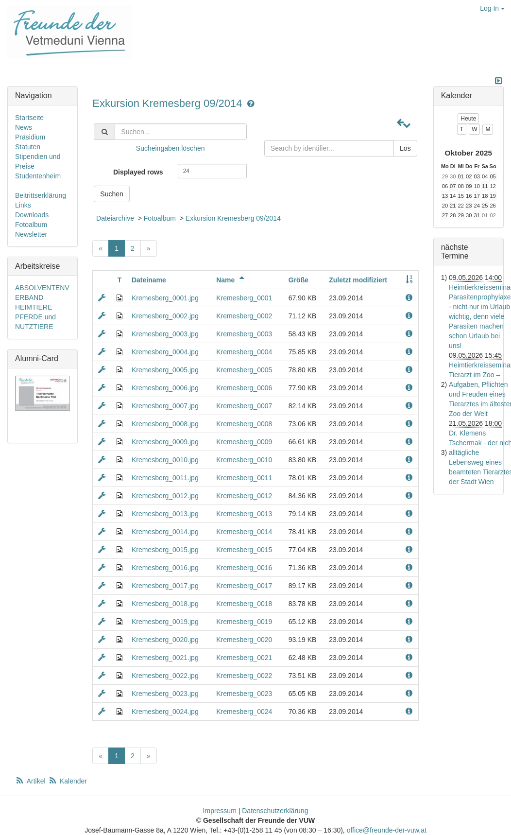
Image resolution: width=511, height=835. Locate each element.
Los (405, 148)
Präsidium (30, 137)
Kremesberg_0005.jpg (165, 370)
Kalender (67, 781)
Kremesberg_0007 (244, 406)
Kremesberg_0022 (244, 675)
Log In (492, 8)
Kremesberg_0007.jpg (165, 406)
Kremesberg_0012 (244, 496)
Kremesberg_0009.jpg (165, 442)
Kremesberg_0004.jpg (165, 352)
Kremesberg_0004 (244, 352)
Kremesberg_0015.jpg (165, 550)
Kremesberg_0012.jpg (165, 496)
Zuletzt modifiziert (358, 280)
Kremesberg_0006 (244, 388)
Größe (298, 280)
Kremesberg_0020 (244, 640)
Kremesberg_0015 (244, 550)
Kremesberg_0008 (244, 424)
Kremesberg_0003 (244, 334)
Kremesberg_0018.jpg (165, 604)
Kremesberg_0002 (244, 316)
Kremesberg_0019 (244, 622)
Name (231, 280)
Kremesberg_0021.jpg (165, 657)
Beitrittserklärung (40, 195)
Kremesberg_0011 (244, 478)
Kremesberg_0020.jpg (165, 640)
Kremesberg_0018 (244, 604)
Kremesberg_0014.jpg (165, 532)
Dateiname (149, 280)
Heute (468, 118)
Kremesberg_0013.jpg (165, 514)
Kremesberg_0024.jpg (165, 711)
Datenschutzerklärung (275, 811)
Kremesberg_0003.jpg (165, 334)
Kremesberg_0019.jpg (165, 622)
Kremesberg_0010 (244, 460)
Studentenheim (38, 176)
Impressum (220, 811)
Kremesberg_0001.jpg (165, 298)
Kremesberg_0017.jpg (165, 586)
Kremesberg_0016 (244, 568)
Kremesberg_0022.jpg (165, 675)
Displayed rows (138, 172)
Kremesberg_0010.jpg (165, 460)
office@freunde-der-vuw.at (386, 830)
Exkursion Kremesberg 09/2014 (168, 103)
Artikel (31, 781)
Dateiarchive (115, 218)
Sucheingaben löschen (170, 148)
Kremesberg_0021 (244, 657)
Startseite (29, 118)
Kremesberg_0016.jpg (165, 568)
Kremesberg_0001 (244, 298)
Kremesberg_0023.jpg (165, 693)
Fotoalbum (160, 218)
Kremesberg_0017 (244, 586)
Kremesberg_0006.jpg (165, 388)
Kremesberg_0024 (244, 711)
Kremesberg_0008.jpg (165, 424)
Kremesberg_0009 (244, 442)
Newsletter (31, 234)
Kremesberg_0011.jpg (165, 478)
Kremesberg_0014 (244, 532)
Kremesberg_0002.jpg (165, 316)
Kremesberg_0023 (244, 693)
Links (23, 205)
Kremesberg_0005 (244, 370)
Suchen (111, 194)
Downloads (32, 215)
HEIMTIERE (33, 307)
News (23, 127)
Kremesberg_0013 (244, 514)
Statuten (27, 147)
